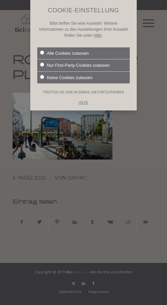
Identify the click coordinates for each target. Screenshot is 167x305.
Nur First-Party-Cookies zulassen (75, 60)
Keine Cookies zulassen (66, 72)
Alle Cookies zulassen (64, 48)
